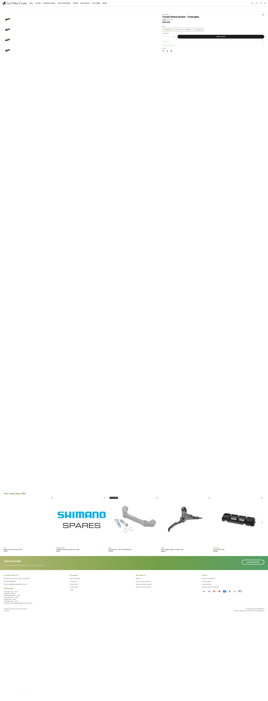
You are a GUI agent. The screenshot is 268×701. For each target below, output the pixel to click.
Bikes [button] (31, 3)
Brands (104, 3)
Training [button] (75, 3)
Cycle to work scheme (143, 587)
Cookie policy (206, 584)
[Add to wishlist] (52, 498)
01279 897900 (11, 581)
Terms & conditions (208, 578)
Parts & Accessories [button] (64, 3)
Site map (24, 609)
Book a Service (85, 3)
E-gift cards (74, 587)
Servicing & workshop (143, 581)
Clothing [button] (38, 3)
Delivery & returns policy (210, 587)
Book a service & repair (143, 584)
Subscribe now (253, 562)
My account (74, 584)
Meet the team (75, 578)
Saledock (6, 610)
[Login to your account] (252, 3)
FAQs (71, 590)
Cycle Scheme (96, 3)
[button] (257, 3)
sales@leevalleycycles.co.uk (17, 584)
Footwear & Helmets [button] (49, 3)
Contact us (73, 581)
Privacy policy (206, 581)
